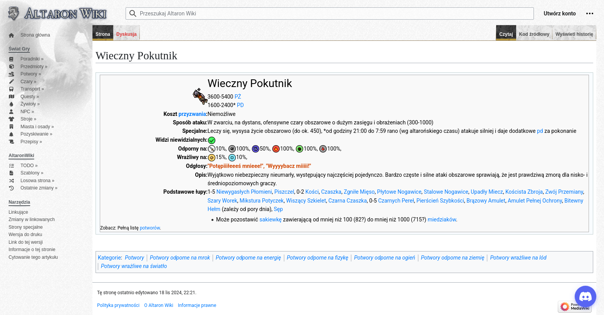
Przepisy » (25, 141)
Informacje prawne (197, 305)
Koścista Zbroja (524, 192)
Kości (312, 192)
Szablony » (25, 173)
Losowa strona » (31, 180)
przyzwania (192, 114)
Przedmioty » (27, 66)
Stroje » (22, 119)
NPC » (21, 111)
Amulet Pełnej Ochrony (535, 201)
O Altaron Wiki (158, 305)
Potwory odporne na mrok (180, 258)
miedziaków (442, 219)
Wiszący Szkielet (306, 201)
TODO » (22, 165)
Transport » (26, 89)
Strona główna (29, 35)
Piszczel (284, 192)
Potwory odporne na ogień (384, 258)
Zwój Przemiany (564, 192)
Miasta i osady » (31, 126)
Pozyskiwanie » (30, 134)
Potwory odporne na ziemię (453, 258)
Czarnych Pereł (396, 201)
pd (540, 131)
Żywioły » (24, 104)
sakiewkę (271, 219)
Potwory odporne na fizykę (318, 258)
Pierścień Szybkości (440, 201)
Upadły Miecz (487, 192)
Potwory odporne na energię (248, 258)
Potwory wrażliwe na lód (518, 258)
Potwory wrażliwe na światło (134, 266)
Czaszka (331, 192)
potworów (150, 228)
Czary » (22, 81)
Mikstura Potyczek (262, 201)
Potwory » (24, 74)
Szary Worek (222, 201)
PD (240, 105)
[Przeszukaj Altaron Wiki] (330, 13)
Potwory (134, 258)
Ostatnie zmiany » (32, 188)
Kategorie (109, 258)
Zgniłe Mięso (359, 192)
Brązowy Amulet (485, 201)
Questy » (23, 96)
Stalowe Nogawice (446, 192)
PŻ (238, 97)
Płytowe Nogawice (399, 192)
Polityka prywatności (118, 305)
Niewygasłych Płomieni (244, 192)
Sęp (278, 209)
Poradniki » (26, 59)
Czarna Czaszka (348, 201)
